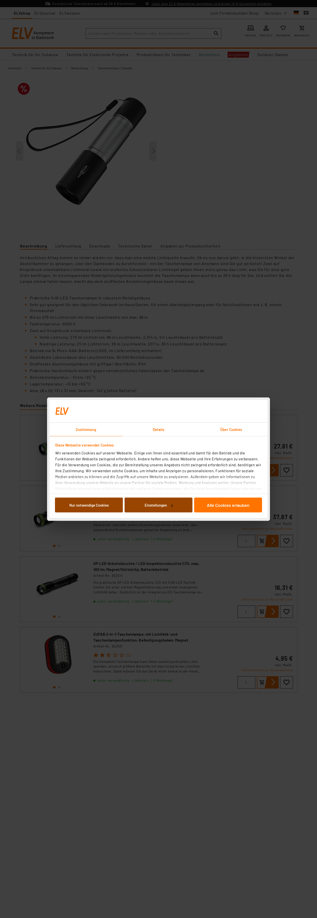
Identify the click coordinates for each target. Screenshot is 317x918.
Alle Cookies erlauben (228, 505)
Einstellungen (159, 505)
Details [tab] (158, 429)
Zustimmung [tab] (86, 429)
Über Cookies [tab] (231, 429)
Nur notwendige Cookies (89, 505)
